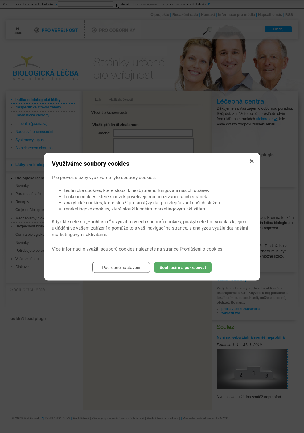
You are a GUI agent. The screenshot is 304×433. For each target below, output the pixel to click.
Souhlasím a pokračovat (183, 267)
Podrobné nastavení (121, 267)
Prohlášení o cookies (201, 248)
